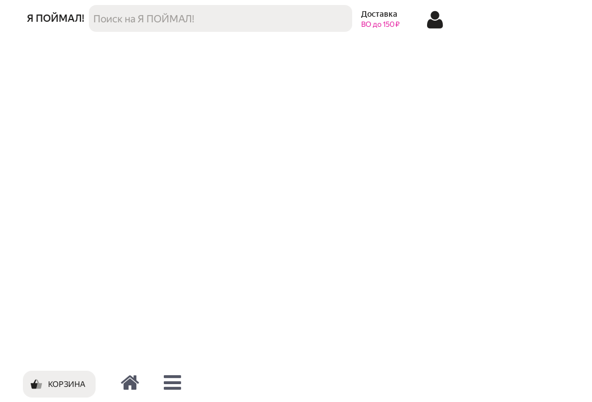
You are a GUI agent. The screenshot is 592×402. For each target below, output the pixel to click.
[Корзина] (59, 384)
